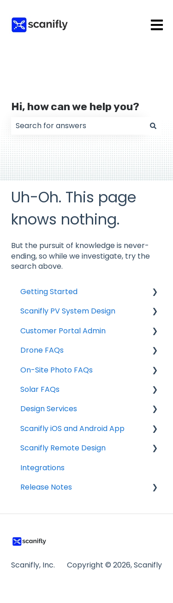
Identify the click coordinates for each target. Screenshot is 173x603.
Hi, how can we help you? (75, 106)
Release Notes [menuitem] (46, 487)
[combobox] (77, 126)
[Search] (153, 126)
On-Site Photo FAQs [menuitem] (56, 370)
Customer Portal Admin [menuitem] (63, 330)
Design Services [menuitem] (48, 408)
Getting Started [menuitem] (49, 291)
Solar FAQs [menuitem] (40, 389)
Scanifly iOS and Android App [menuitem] (72, 428)
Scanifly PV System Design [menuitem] (67, 311)
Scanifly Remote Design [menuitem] (63, 448)
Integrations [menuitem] (42, 467)
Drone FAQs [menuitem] (42, 350)
